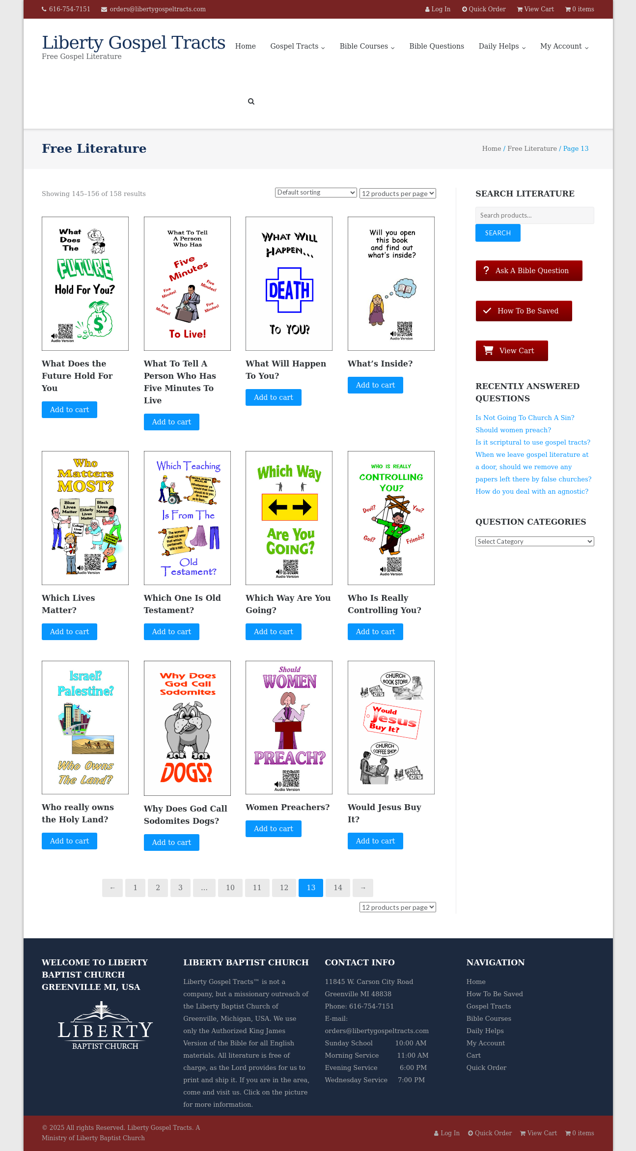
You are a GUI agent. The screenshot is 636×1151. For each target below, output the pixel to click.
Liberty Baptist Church (233, 1006)
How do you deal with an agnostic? (531, 491)
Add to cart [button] (69, 410)
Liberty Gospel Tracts (159, 1127)
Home (245, 46)
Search (498, 233)
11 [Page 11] (257, 888)
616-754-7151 (69, 9)
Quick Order (486, 1067)
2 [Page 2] (158, 888)
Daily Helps (499, 46)
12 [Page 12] (284, 888)
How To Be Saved (495, 994)
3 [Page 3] (180, 888)
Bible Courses (364, 46)
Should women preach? (513, 430)
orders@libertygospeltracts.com (158, 9)
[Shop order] (316, 192)
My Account (561, 46)
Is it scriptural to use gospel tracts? (532, 442)
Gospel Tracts (294, 46)
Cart (474, 1055)
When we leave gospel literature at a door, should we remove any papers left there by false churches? (533, 467)
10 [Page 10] (230, 888)
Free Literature (532, 148)
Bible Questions (437, 46)
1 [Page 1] (135, 888)
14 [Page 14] (337, 888)
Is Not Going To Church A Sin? (525, 417)
